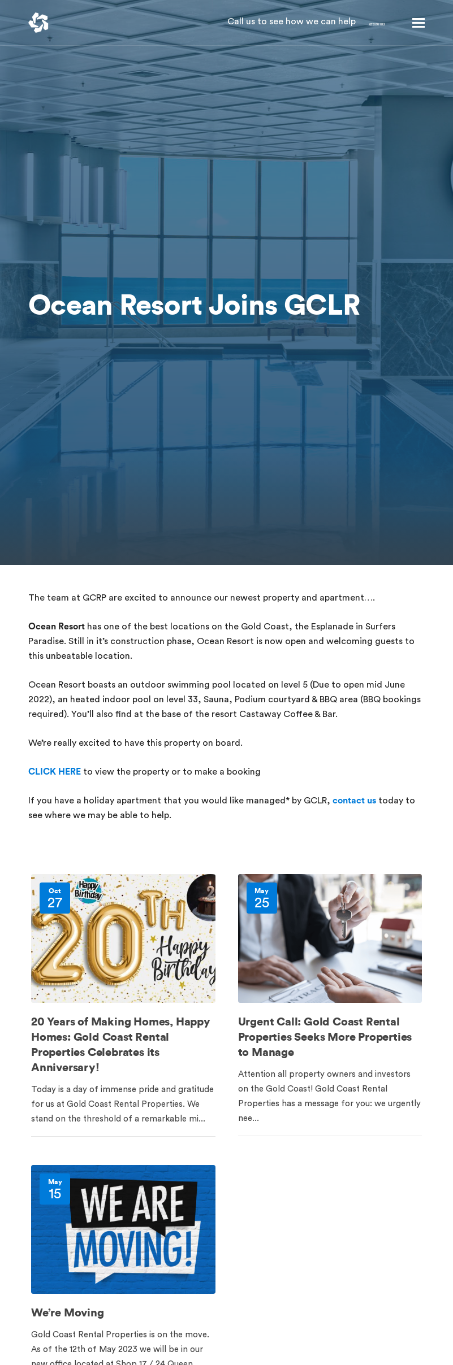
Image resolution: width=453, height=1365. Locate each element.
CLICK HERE (54, 771)
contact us (354, 800)
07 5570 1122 (349, 22)
